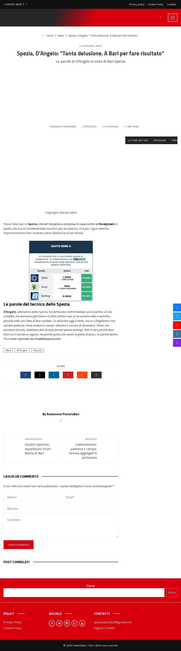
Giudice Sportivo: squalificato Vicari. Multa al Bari (41, 446)
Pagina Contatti (104, 628)
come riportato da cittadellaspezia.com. (35, 339)
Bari (9, 350)
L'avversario (86, 46)
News (98, 46)
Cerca (90, 586)
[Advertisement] (90, 94)
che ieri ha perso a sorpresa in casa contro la (76, 224)
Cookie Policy (12, 628)
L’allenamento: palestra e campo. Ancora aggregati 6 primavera (81, 449)
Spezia (38, 350)
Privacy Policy (12, 622)
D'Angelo (23, 350)
